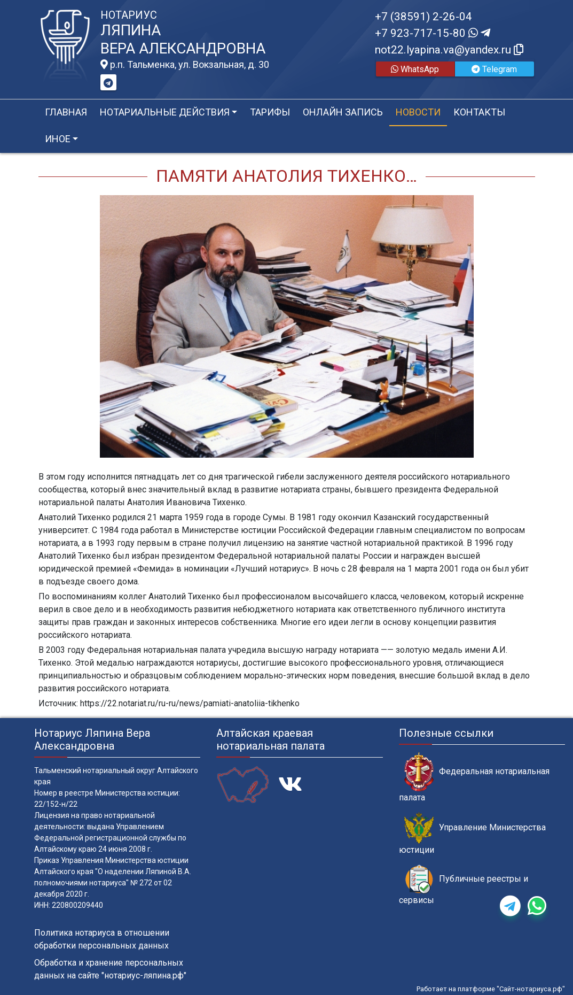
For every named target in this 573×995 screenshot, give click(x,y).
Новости (418, 112)
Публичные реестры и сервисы (463, 885)
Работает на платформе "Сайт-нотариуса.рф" (491, 989)
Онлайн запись (343, 112)
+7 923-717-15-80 (432, 33)
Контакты (479, 112)
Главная (66, 112)
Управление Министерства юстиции (472, 833)
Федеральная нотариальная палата (474, 777)
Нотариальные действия (165, 112)
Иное (57, 138)
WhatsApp (415, 69)
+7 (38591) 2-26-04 (423, 16)
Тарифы (270, 112)
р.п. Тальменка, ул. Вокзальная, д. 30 (184, 64)
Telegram (494, 69)
